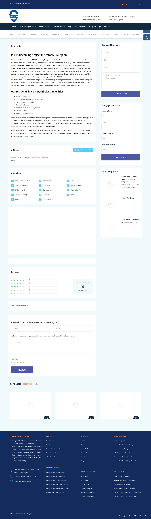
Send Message (121, 93)
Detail (12, 34)
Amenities (44, 34)
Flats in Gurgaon (119, 441)
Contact (107, 26)
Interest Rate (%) (107, 133)
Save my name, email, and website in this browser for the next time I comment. (43, 336)
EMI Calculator (80, 26)
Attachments (93, 34)
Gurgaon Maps (95, 26)
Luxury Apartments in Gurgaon (124, 445)
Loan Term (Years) (108, 144)
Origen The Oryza (128, 198)
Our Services (59, 26)
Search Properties (27, 26)
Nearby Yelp (56, 34)
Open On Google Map (82, 150)
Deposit (104, 122)
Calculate (121, 157)
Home (13, 26)
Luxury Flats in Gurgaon (122, 449)
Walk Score (68, 34)
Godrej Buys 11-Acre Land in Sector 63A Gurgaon (129, 179)
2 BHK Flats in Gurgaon (122, 484)
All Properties (44, 26)
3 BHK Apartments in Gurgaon (124, 453)
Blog (69, 26)
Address (33, 34)
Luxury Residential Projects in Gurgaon (127, 461)
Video (116, 34)
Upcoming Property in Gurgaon (125, 480)
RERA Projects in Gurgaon (122, 476)
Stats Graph (81, 34)
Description (23, 34)
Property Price (106, 111)
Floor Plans (106, 34)
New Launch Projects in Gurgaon (125, 488)
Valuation (136, 34)
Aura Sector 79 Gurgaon (130, 219)
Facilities (126, 34)
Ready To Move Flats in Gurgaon (125, 496)
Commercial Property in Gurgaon (125, 457)
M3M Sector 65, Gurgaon (41, 60)
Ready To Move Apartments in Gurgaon (127, 492)
